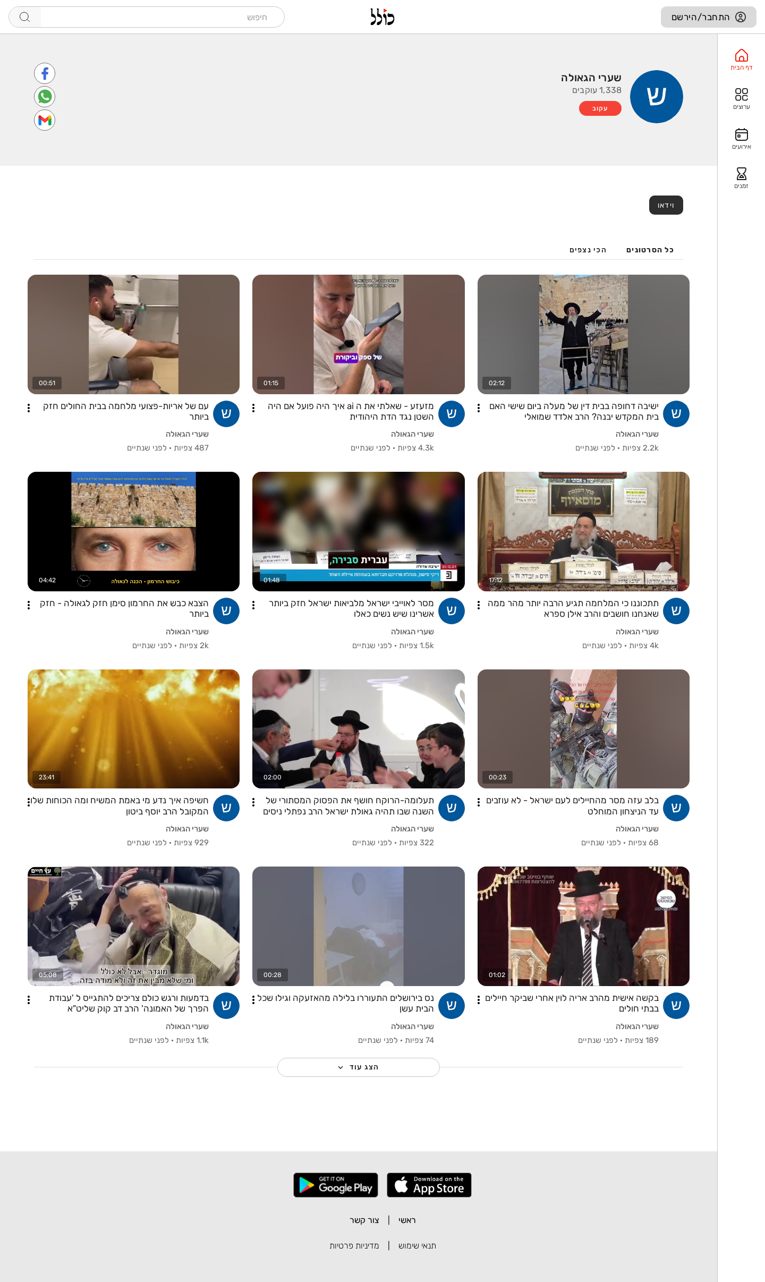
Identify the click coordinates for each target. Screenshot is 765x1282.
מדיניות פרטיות (354, 1246)
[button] (479, 408)
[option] (741, 60)
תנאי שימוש (417, 1246)
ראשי (407, 1220)
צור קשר (364, 1220)
